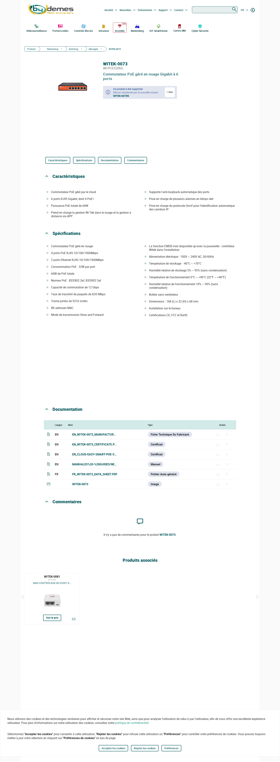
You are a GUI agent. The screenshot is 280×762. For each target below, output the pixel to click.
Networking (137, 28)
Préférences (171, 748)
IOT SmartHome (159, 28)
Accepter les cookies (113, 748)
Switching (73, 48)
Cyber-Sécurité (200, 28)
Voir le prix (52, 617)
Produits (31, 48)
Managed (93, 48)
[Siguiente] (257, 597)
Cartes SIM (179, 28)
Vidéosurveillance (36, 28)
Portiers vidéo (60, 28)
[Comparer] (74, 619)
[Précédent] (23, 597)
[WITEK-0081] (52, 598)
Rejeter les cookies (145, 748)
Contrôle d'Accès (83, 28)
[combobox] (215, 9)
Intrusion (104, 28)
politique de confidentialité (132, 723)
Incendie (120, 28)
